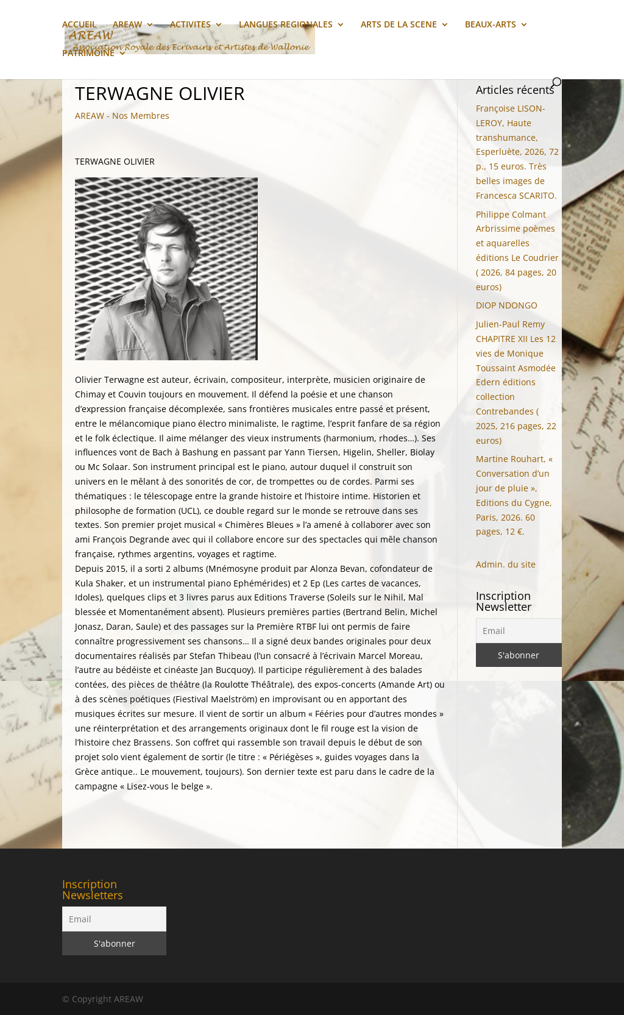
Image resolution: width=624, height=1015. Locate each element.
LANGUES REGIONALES (286, 25)
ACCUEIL (79, 25)
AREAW (127, 25)
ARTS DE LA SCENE (399, 25)
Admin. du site (506, 564)
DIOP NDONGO (506, 305)
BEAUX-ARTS (490, 25)
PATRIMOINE (88, 54)
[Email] (519, 630)
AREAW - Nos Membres (122, 115)
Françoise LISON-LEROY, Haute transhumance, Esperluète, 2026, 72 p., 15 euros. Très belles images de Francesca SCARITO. (517, 151)
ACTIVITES (190, 25)
